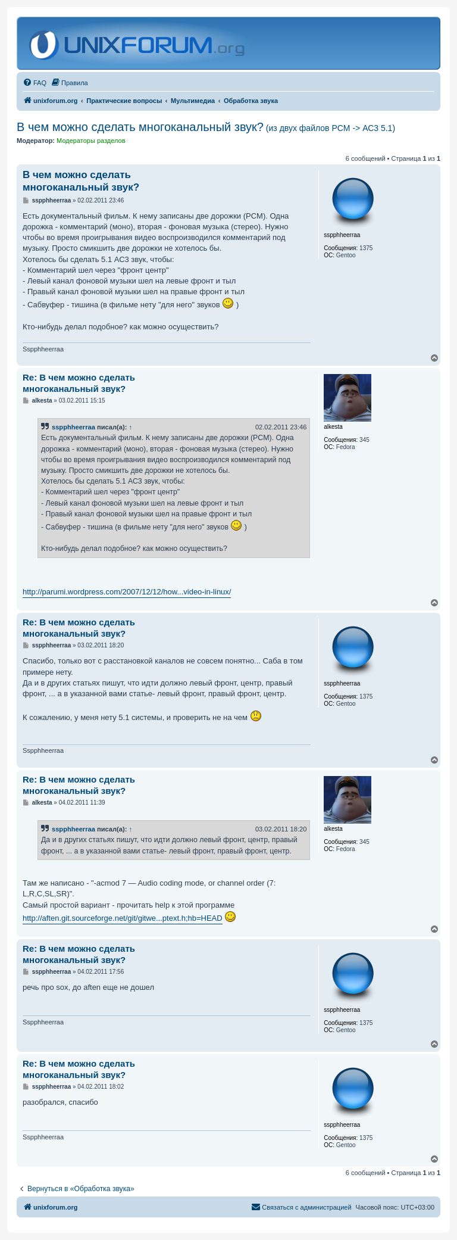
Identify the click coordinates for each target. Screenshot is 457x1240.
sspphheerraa (73, 427)
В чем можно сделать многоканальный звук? (206, 126)
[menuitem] (34, 83)
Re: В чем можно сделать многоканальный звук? (79, 383)
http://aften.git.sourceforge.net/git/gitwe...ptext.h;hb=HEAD (123, 918)
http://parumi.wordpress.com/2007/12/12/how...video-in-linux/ (127, 591)
